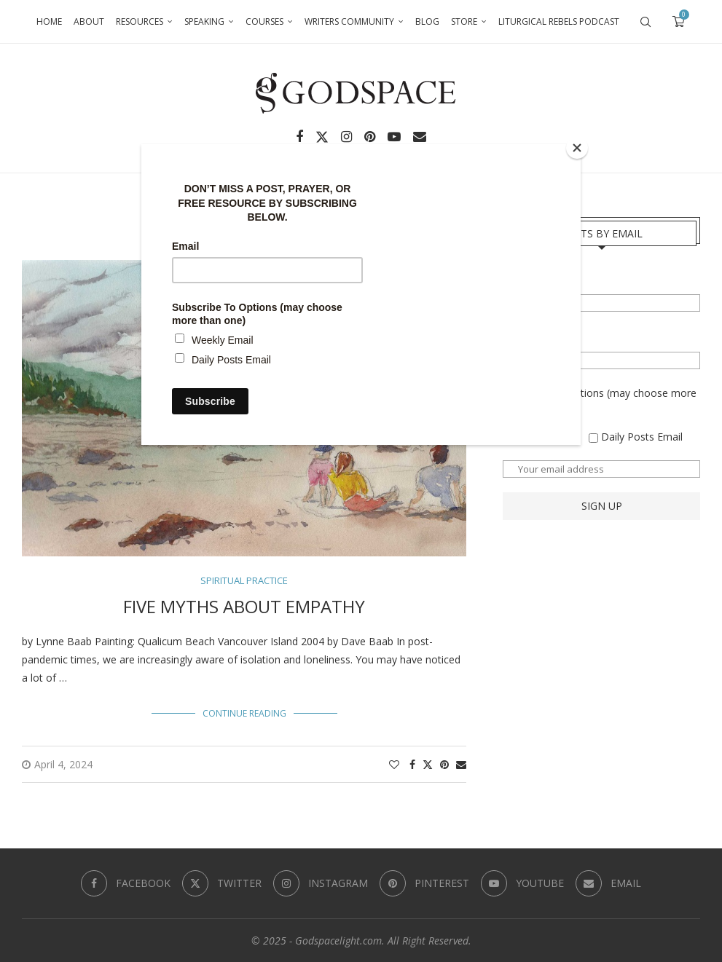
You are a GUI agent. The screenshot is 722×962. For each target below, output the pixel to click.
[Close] (577, 148)
